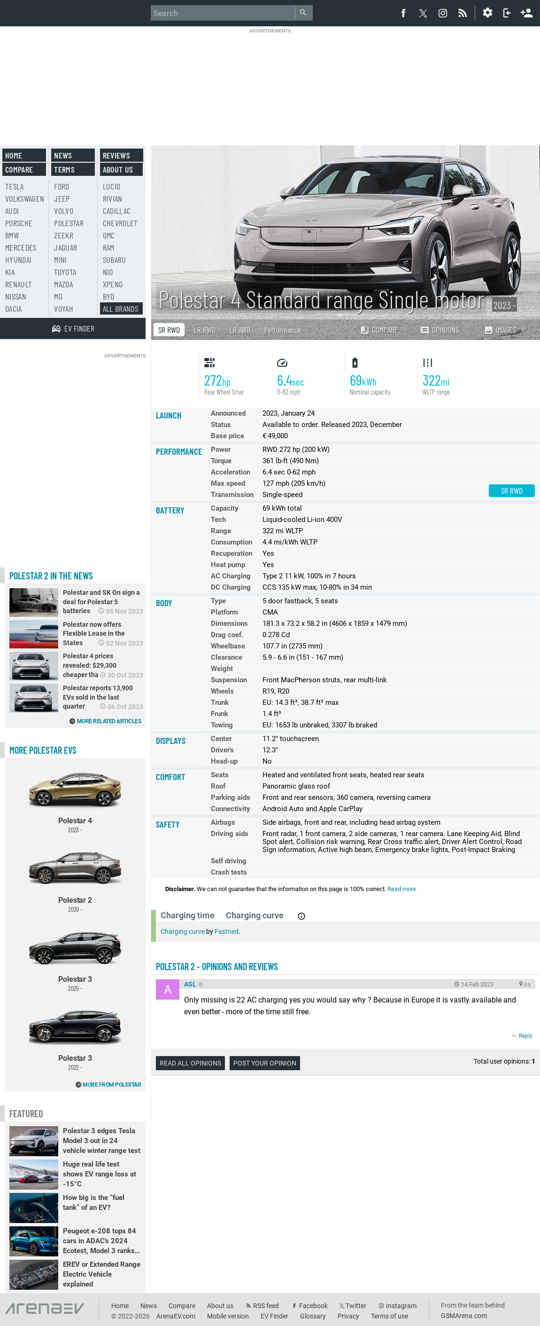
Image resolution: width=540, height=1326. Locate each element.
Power (221, 449)
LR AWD (240, 329)
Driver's (222, 750)
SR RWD (169, 329)
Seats (220, 775)
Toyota (65, 272)
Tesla (14, 186)
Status (221, 424)
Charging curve (183, 931)
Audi (12, 210)
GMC (109, 235)
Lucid (112, 186)
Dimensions (229, 623)
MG (58, 296)
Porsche (18, 223)
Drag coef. (227, 635)
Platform (224, 612)
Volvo (63, 210)
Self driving (229, 861)
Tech (218, 519)
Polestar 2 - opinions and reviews (217, 966)
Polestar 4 (75, 798)
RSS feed (266, 1306)
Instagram (401, 1306)
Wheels (222, 691)
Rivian (113, 198)
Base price (227, 436)
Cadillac (117, 210)
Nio (108, 272)
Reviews (116, 155)
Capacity (225, 508)
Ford (61, 186)
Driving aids (229, 833)
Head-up (224, 761)
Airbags (223, 822)
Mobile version (228, 1316)
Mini (60, 259)
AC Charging (231, 576)
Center (221, 738)
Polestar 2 (75, 877)
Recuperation (231, 553)
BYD (109, 296)
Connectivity (230, 809)
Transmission (232, 494)
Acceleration (230, 472)
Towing (222, 725)
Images (500, 329)
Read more (401, 888)
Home (13, 155)
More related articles (109, 721)
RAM (109, 247)
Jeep (61, 198)
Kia (10, 272)
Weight (222, 668)
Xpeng (113, 284)
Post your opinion (264, 1063)
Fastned (227, 931)
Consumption (231, 542)
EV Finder (274, 1316)
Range (221, 531)
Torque (221, 461)
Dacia (13, 308)
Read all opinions (190, 1063)
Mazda (63, 284)
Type (218, 601)
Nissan (15, 296)
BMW (12, 235)
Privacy (348, 1316)
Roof (218, 786)
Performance (282, 329)
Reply (525, 1036)
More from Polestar (112, 1084)
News (63, 155)
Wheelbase (228, 646)
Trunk (220, 702)
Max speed (228, 483)
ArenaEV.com (175, 1316)
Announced (228, 413)
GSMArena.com (464, 1315)
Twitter (356, 1306)
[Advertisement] (270, 81)
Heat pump (228, 564)
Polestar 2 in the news (51, 575)
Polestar (69, 223)
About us (118, 169)
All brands (121, 308)
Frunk (219, 714)
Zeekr (63, 235)
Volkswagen (25, 198)
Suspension (229, 680)
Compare (379, 329)
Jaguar (65, 247)
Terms (64, 169)
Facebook (313, 1306)
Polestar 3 (75, 956)
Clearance (226, 657)
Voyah (63, 308)
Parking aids (230, 797)
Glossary (313, 1316)
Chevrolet (120, 223)
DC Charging (231, 587)
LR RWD (205, 329)
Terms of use (389, 1316)
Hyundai (18, 259)
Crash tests (229, 872)
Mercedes (21, 247)
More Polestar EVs (43, 750)
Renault (18, 284)
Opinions (439, 329)
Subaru (114, 259)
